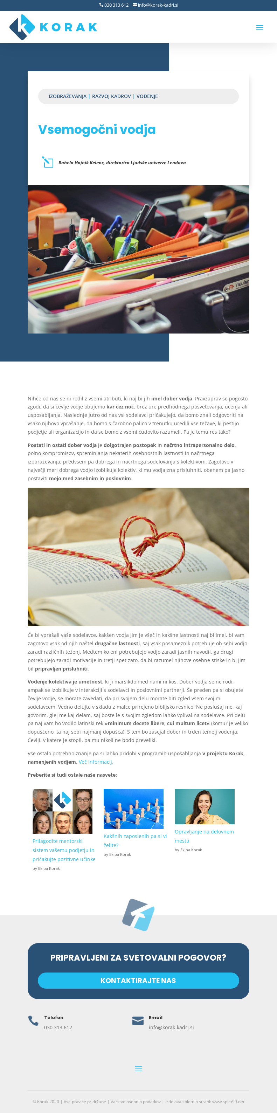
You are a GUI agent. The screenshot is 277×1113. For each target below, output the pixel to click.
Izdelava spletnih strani (187, 1102)
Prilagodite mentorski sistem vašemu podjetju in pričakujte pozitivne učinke (64, 850)
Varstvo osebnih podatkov (136, 1102)
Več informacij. (96, 761)
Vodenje (147, 96)
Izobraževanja (67, 96)
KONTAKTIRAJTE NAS (138, 980)
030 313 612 (116, 5)
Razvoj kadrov (111, 96)
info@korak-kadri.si (157, 5)
